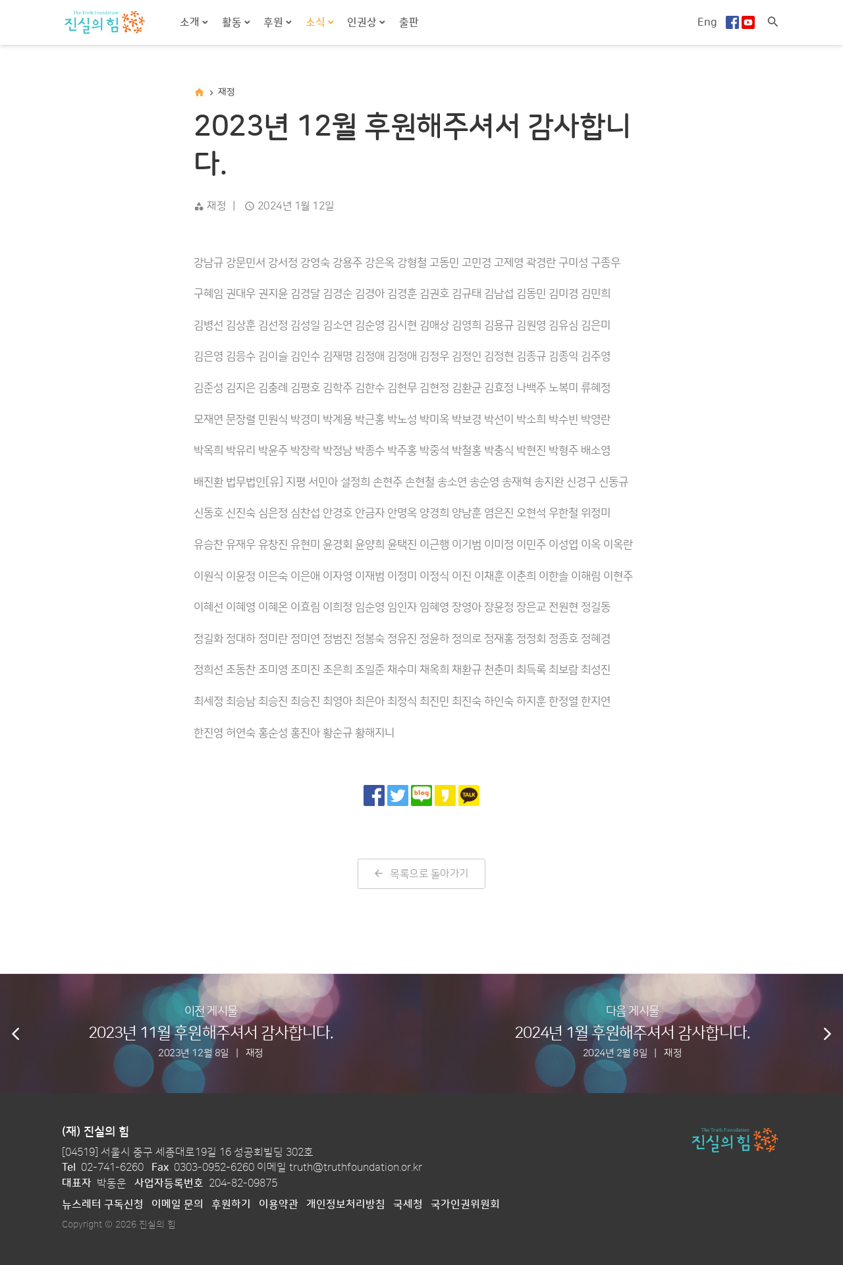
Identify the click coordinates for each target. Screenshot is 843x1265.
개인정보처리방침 (345, 1204)
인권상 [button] (363, 22)
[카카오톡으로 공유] (468, 795)
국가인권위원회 (465, 1204)
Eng (707, 22)
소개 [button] (191, 22)
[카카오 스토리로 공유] (445, 795)
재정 (226, 92)
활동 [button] (233, 22)
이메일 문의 (177, 1204)
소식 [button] (317, 22)
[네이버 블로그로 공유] (421, 795)
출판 (409, 22)
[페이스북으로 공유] (374, 795)
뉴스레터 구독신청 (103, 1204)
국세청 (408, 1204)
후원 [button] (274, 22)
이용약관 (278, 1204)
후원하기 (231, 1204)
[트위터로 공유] (397, 795)
